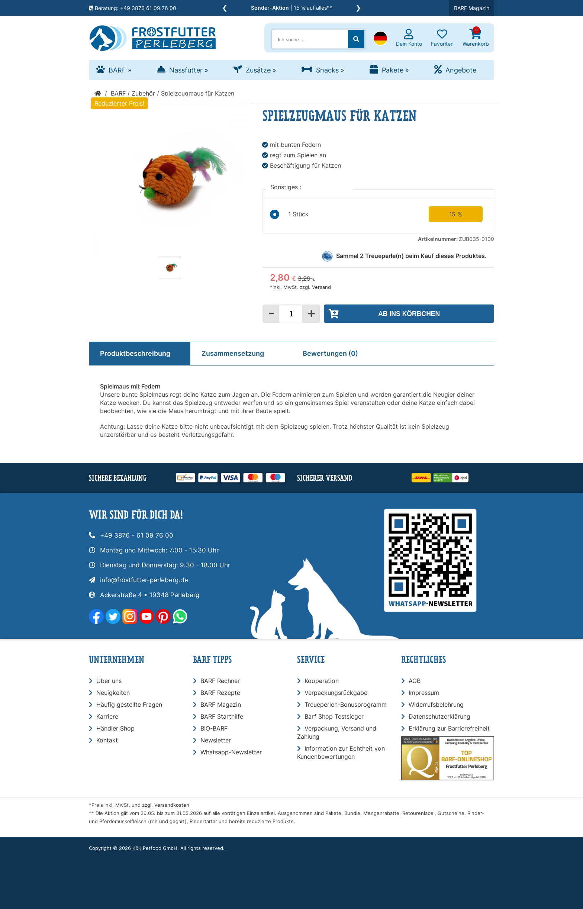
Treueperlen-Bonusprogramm (346, 704)
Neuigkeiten (113, 692)
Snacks (330, 70)
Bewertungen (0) (330, 353)
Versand (321, 287)
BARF (120, 70)
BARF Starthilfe (221, 716)
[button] (380, 39)
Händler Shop (115, 728)
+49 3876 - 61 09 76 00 (136, 535)
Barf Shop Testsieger (334, 716)
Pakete (395, 70)
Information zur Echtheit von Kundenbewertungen (341, 752)
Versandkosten (171, 805)
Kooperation (322, 680)
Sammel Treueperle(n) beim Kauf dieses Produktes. (411, 256)
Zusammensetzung (233, 353)
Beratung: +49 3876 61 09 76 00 (132, 8)
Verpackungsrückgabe (336, 692)
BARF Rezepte (220, 692)
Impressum (424, 692)
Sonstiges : (286, 187)
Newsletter (215, 740)
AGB (415, 680)
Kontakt (107, 740)
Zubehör (143, 93)
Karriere (107, 716)
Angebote (460, 70)
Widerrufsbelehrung (436, 704)
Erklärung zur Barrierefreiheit (449, 728)
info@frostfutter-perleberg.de (144, 580)
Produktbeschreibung (135, 353)
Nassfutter (188, 70)
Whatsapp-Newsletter (231, 752)
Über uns (109, 680)
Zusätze (261, 70)
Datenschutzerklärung (439, 716)
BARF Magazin (471, 8)
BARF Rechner (220, 680)
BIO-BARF (214, 728)
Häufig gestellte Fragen (129, 704)
